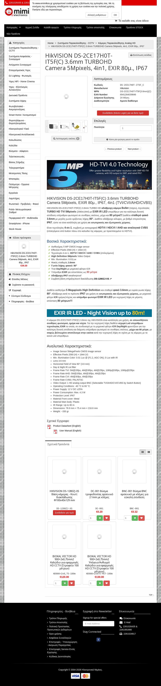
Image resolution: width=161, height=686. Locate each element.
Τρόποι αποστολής (95, 27)
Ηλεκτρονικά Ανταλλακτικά (21, 134)
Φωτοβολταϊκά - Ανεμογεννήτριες (17, 107)
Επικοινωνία (115, 27)
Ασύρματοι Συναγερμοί (20, 64)
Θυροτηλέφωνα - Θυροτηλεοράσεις (17, 122)
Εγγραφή (15, 290)
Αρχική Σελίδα (32, 27)
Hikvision (124, 88)
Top (151, 595)
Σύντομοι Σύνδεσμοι (21, 296)
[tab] (58, 444)
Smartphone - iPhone (19, 223)
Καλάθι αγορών (51, 27)
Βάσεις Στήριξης (16, 162)
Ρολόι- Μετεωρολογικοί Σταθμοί (20, 211)
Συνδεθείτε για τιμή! (64, 512)
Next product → (134, 149)
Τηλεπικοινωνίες (17, 156)
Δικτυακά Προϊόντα (18, 95)
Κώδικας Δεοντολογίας (59, 656)
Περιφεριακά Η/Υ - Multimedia (23, 218)
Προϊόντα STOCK (134, 27)
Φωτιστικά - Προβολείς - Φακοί (24, 204)
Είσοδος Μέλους (18, 279)
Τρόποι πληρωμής (72, 27)
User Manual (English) (70, 430)
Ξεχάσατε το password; (21, 284)
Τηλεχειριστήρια (16, 168)
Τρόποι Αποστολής (57, 622)
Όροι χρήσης (54, 633)
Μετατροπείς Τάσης (18, 173)
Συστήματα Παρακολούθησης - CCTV (76, 43)
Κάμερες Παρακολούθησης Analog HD (117, 43)
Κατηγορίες (12, 27)
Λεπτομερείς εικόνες (66, 138)
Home (51, 43)
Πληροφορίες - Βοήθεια (22, 301)
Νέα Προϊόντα (13, 34)
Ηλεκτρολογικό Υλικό (19, 129)
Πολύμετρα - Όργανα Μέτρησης (19, 185)
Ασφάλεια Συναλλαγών (59, 638)
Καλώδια (13, 145)
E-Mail (124, 622)
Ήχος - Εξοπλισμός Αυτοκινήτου (18, 88)
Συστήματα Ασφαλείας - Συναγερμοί (20, 57)
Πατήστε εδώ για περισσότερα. (47, 9)
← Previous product (113, 149)
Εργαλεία (13, 193)
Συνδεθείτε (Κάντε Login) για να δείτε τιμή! (123, 113)
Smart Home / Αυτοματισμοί (22, 115)
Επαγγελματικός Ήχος (19, 70)
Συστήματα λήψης (17, 101)
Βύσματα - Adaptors (18, 151)
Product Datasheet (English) (67, 426)
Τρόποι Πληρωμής (57, 618)
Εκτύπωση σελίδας (141, 55)
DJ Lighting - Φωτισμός (20, 76)
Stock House (15, 229)
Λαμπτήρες (14, 198)
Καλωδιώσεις (15, 140)
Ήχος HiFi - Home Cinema (22, 81)
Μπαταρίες (14, 179)
